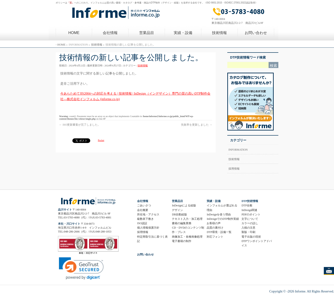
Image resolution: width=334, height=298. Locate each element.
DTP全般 (246, 205)
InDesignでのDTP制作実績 (223, 218)
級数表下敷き (145, 218)
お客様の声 (214, 223)
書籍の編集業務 (181, 223)
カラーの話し (249, 223)
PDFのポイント (250, 214)
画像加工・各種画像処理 (187, 236)
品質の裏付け (215, 227)
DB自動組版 (179, 214)
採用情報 (234, 168)
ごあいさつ (144, 205)
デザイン (177, 210)
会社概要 (142, 210)
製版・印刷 (248, 232)
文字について (249, 218)
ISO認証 (142, 223)
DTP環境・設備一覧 (219, 232)
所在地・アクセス (148, 214)
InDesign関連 (249, 210)
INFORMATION (238, 149)
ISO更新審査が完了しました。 (79, 124)
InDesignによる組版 (184, 205)
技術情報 (143, 65)
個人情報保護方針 (148, 227)
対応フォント (215, 236)
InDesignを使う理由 (219, 214)
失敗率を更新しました (196, 124)
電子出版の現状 (251, 236)
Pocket (101, 140)
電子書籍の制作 (181, 241)
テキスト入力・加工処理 (187, 218)
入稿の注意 (248, 227)
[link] (81, 268)
